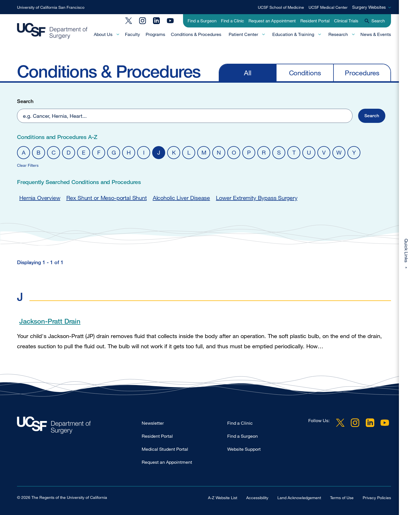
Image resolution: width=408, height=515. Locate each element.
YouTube (170, 20)
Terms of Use (342, 497)
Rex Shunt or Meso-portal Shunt (106, 198)
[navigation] (305, 72)
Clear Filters (28, 165)
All (247, 73)
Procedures (362, 73)
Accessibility (257, 497)
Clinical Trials (346, 20)
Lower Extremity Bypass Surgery (256, 198)
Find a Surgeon (202, 20)
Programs (155, 34)
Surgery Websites (369, 7)
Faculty (132, 34)
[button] (359, 116)
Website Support (244, 449)
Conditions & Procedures (196, 34)
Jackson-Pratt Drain (49, 321)
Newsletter (153, 423)
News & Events (375, 34)
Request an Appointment (272, 20)
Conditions (305, 73)
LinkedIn (156, 20)
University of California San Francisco (50, 7)
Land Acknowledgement (299, 497)
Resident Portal (315, 20)
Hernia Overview (39, 198)
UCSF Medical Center (328, 7)
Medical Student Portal (165, 449)
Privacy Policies (377, 497)
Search (25, 101)
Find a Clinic (232, 20)
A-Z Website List (222, 497)
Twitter (128, 20)
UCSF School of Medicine (281, 7)
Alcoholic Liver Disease (181, 198)
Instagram (142, 20)
